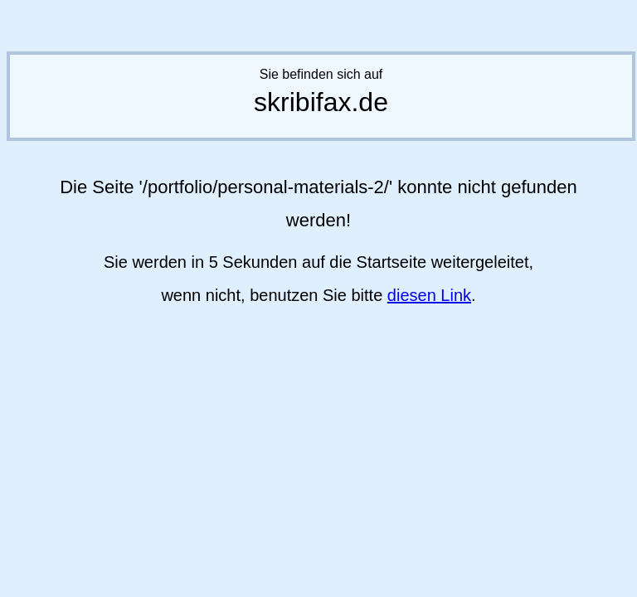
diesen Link (429, 295)
